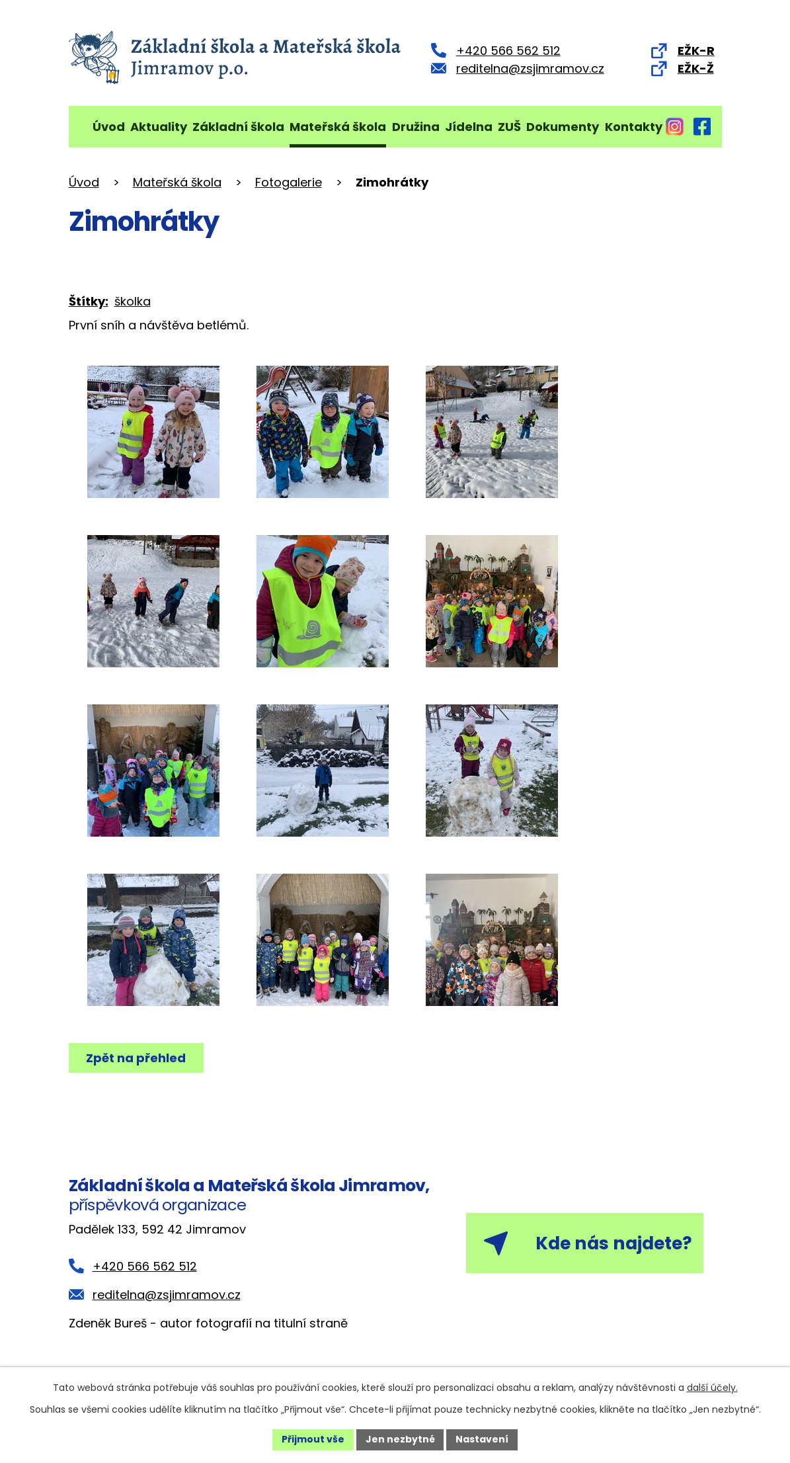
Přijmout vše (313, 1439)
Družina (416, 126)
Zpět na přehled (136, 1058)
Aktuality (158, 126)
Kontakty (633, 126)
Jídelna (469, 126)
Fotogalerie (288, 182)
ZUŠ (509, 126)
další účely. (712, 1387)
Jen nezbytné (400, 1439)
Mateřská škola (338, 126)
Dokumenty (562, 126)
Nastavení (482, 1439)
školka (132, 301)
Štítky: (88, 301)
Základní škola (238, 126)
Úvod (109, 126)
